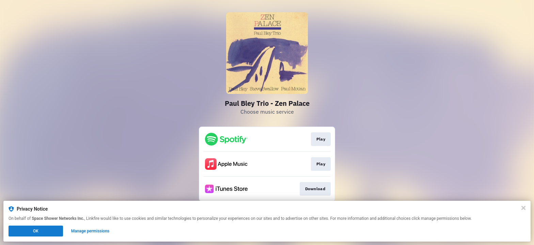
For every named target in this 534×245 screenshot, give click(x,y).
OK (35, 231)
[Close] (523, 207)
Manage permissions (90, 231)
